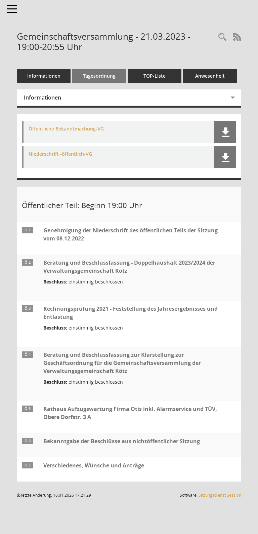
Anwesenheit (210, 76)
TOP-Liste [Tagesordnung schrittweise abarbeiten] (154, 76)
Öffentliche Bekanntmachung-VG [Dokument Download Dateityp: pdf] (66, 129)
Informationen (43, 76)
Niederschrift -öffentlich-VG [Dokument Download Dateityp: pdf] (60, 154)
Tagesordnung (99, 76)
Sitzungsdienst (220, 495)
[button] (225, 132)
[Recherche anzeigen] (222, 37)
